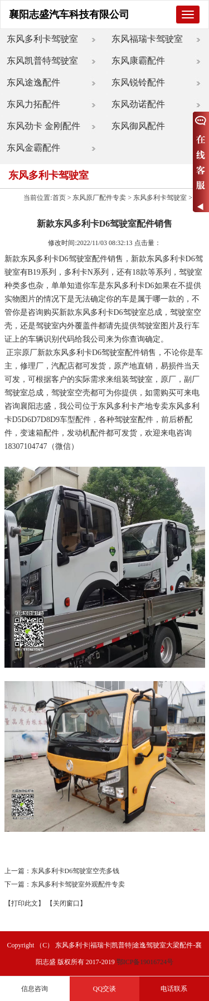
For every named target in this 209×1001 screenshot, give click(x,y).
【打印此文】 (24, 903)
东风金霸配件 (33, 147)
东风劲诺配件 (138, 104)
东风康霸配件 (138, 60)
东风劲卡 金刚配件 (43, 126)
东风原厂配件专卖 (99, 198)
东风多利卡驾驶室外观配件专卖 (78, 884)
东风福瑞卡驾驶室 (147, 39)
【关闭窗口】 (66, 903)
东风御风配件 (138, 126)
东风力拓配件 (33, 104)
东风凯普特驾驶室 (42, 60)
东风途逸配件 (33, 82)
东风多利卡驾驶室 (42, 39)
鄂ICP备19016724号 (145, 962)
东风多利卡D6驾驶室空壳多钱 (75, 871)
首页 (59, 198)
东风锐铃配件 (138, 82)
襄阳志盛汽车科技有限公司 (69, 14)
